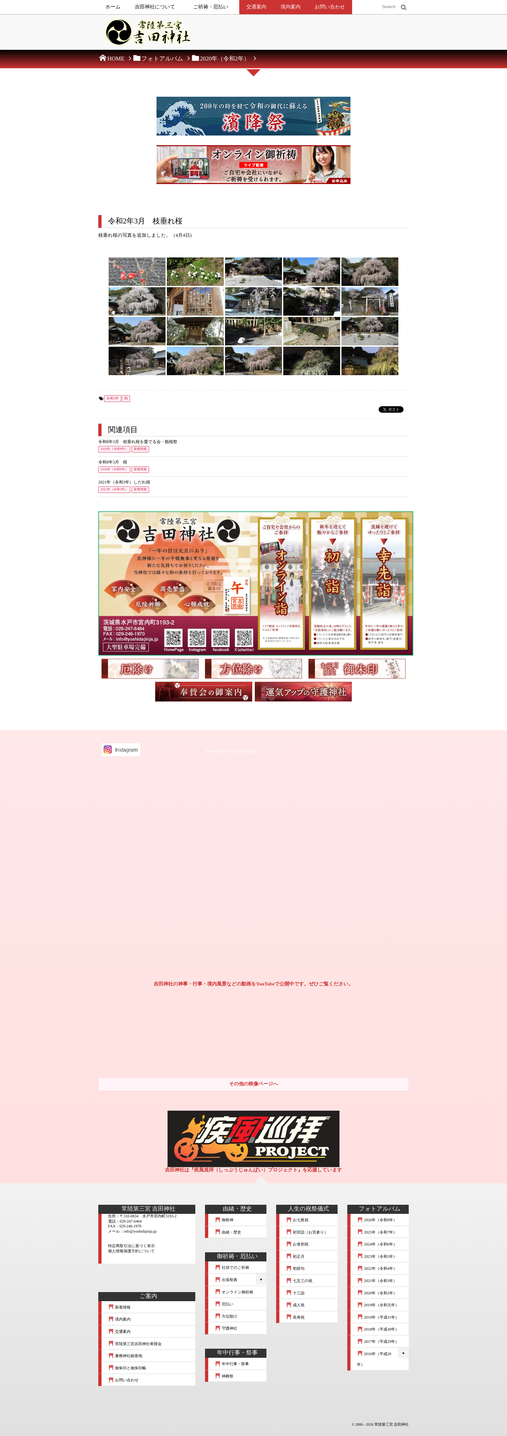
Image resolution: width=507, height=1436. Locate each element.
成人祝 (295, 1305)
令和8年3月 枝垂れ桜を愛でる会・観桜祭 (137, 442)
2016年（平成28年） (374, 1359)
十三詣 (295, 1293)
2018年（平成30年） (378, 1329)
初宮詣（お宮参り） (307, 1232)
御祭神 (224, 1220)
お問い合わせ (330, 7)
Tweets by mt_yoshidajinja (231, 751)
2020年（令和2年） (377, 1293)
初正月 (295, 1256)
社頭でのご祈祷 (232, 1267)
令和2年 (112, 398)
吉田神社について (155, 7)
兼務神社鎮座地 (125, 1356)
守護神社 (226, 1328)
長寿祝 (295, 1317)
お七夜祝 (297, 1220)
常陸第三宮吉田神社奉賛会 (135, 1344)
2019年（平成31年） (378, 1317)
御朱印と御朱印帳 (127, 1368)
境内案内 (291, 7)
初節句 (295, 1268)
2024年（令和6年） (377, 1244)
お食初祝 (297, 1244)
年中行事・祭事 (232, 1364)
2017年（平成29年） (378, 1341)
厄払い (224, 1304)
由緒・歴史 (228, 1232)
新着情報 (140, 449)
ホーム (113, 7)
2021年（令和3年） (114, 489)
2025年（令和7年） (377, 1232)
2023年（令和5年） (377, 1256)
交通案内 (256, 7)
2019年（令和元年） (378, 1305)
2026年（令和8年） (114, 449)
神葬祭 (224, 1376)
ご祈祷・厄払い (211, 7)
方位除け (226, 1316)
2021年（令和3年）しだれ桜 (124, 482)
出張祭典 (226, 1280)
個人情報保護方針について (131, 1251)
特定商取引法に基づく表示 (131, 1246)
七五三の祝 (299, 1280)
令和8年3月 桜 (112, 462)
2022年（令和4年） (377, 1268)
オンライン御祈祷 (234, 1292)
